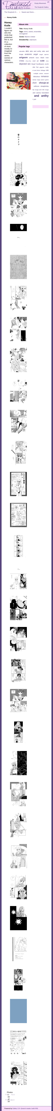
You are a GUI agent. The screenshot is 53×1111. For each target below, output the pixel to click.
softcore (36, 86)
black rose (45, 57)
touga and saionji (34, 93)
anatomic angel (31, 54)
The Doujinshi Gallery (41, 7)
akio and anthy (35, 51)
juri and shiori (36, 70)
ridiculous (36, 76)
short (26, 31)
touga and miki (39, 89)
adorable (22, 51)
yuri (34, 99)
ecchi (47, 64)
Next (13, 1093)
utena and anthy (37, 95)
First (7, 1093)
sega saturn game (43, 80)
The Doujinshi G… (11, 12)
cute (42, 60)
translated (45, 93)
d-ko (47, 61)
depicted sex (25, 64)
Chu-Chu (28, 61)
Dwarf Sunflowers (37, 64)
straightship (45, 86)
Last (13, 1098)
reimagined (23, 34)
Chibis (21, 61)
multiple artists (38, 73)
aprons (46, 54)
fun (37, 67)
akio (27, 51)
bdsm (37, 57)
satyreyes (32, 40)
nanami (46, 73)
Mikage (43, 70)
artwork (31, 57)
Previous (8, 1098)
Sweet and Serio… (28, 12)
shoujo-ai (44, 83)
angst (41, 54)
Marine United (30, 37)
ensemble (37, 31)
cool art (36, 61)
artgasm (23, 57)
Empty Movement (40, 3)
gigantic (42, 67)
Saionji (34, 80)
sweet (31, 31)
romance (45, 76)
